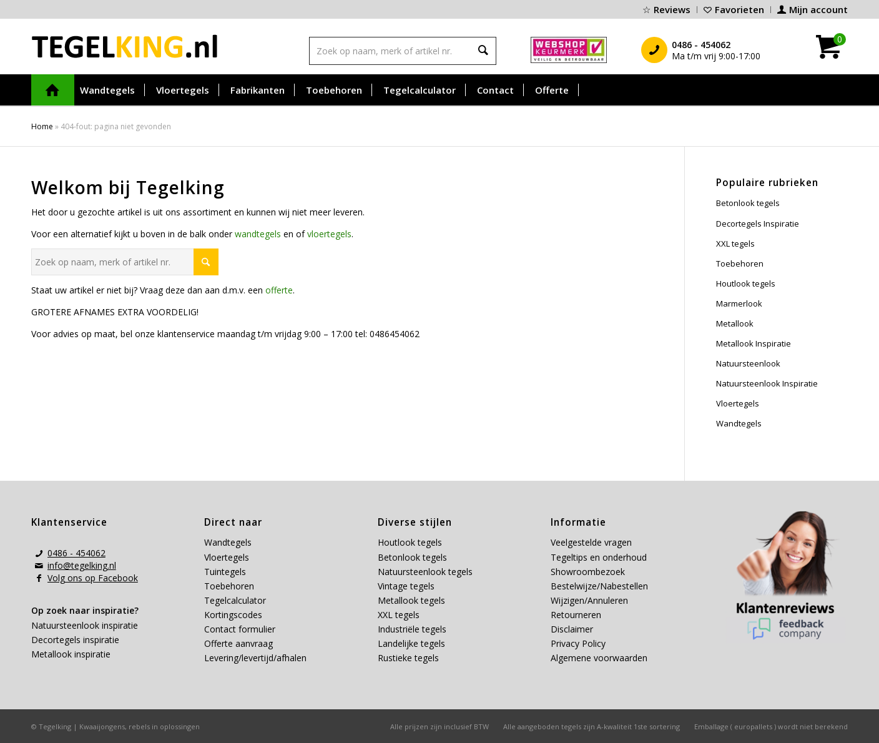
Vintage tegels (406, 586)
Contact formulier (239, 629)
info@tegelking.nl (81, 565)
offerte (279, 290)
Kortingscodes (233, 615)
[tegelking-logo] (125, 46)
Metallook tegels (411, 600)
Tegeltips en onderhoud (599, 557)
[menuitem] (666, 9)
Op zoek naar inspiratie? (85, 610)
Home (42, 126)
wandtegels (258, 234)
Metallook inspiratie (70, 654)
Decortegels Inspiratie (757, 223)
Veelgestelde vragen (591, 542)
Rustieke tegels (408, 658)
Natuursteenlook (748, 363)
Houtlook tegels (745, 283)
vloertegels (329, 234)
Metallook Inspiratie (753, 343)
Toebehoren (740, 263)
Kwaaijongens (102, 726)
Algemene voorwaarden (599, 658)
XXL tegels (735, 243)
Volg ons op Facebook (92, 578)
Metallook (735, 323)
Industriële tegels (413, 629)
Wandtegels (739, 423)
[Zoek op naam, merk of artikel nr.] (125, 261)
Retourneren (576, 615)
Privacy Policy (578, 643)
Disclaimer (572, 629)
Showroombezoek (588, 572)
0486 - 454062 (76, 553)
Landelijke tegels (411, 643)
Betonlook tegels (748, 203)
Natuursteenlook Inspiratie (767, 383)
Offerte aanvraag (238, 643)
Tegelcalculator (235, 600)
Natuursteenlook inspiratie (84, 625)
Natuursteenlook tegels (425, 572)
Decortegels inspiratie (75, 640)
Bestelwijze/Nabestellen (599, 586)
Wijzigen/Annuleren (589, 600)
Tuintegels (225, 572)
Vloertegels (737, 403)
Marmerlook (739, 303)
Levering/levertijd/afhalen (255, 658)
